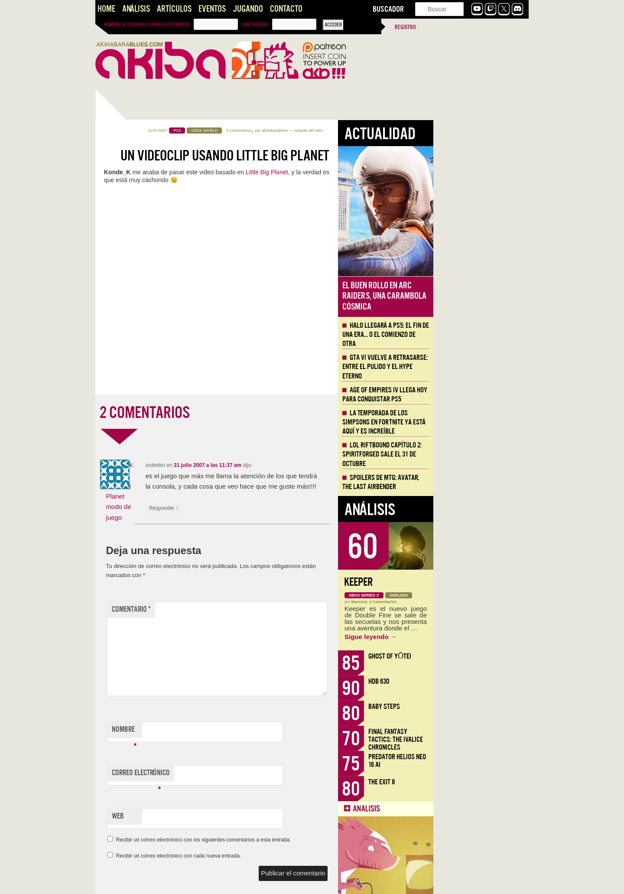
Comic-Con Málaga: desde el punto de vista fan (143, 611)
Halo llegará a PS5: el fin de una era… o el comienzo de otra (137, 276)
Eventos (212, 8)
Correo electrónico (236, 774)
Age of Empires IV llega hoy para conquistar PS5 (480, 395)
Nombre (219, 731)
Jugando (248, 8)
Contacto (286, 8)
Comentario (226, 609)
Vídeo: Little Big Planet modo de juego (213, 496)
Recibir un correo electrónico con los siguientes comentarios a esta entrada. (299, 840)
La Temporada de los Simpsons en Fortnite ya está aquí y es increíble (479, 422)
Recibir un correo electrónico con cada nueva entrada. (273, 856)
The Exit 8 (477, 782)
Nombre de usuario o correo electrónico (147, 24)
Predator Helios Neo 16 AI (492, 761)
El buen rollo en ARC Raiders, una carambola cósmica (480, 296)
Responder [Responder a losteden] (259, 508)
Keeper (453, 582)
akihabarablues (370, 130)
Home (106, 8)
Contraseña (255, 24)
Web (213, 816)
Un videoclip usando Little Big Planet (320, 155)
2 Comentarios (334, 130)
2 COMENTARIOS (240, 412)
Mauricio (455, 602)
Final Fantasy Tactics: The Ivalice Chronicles (491, 739)
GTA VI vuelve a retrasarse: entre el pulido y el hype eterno (480, 366)
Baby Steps (479, 706)
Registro (405, 27)
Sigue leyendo (466, 636)
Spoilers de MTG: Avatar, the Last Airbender (476, 482)
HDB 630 (474, 681)
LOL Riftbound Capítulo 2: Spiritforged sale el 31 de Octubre (477, 454)
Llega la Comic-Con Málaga (135, 501)
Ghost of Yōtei (485, 656)
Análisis (136, 8)
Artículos (174, 8)
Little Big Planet (362, 172)
